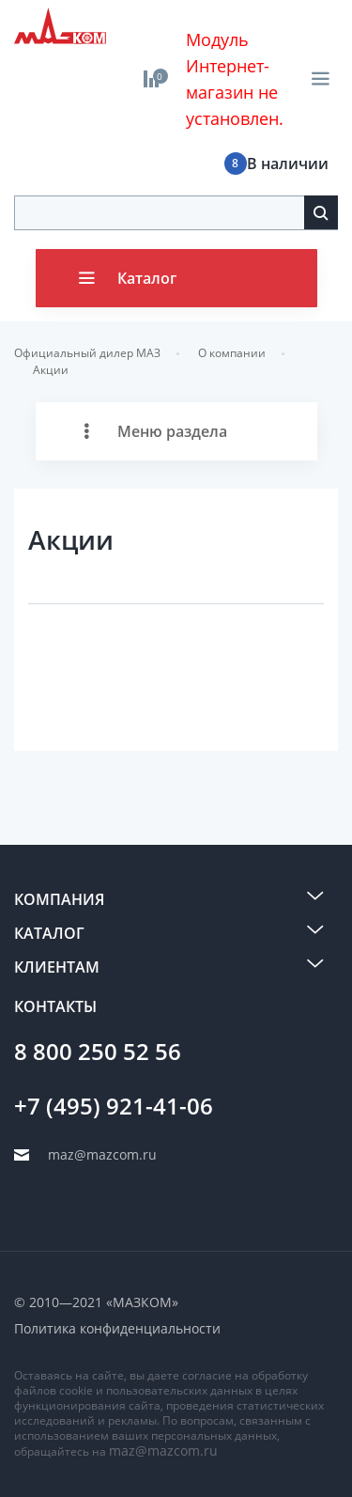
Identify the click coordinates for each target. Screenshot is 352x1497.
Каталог (146, 278)
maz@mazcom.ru (163, 1450)
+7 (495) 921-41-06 (113, 1106)
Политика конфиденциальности (117, 1328)
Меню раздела (172, 431)
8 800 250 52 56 (97, 1051)
